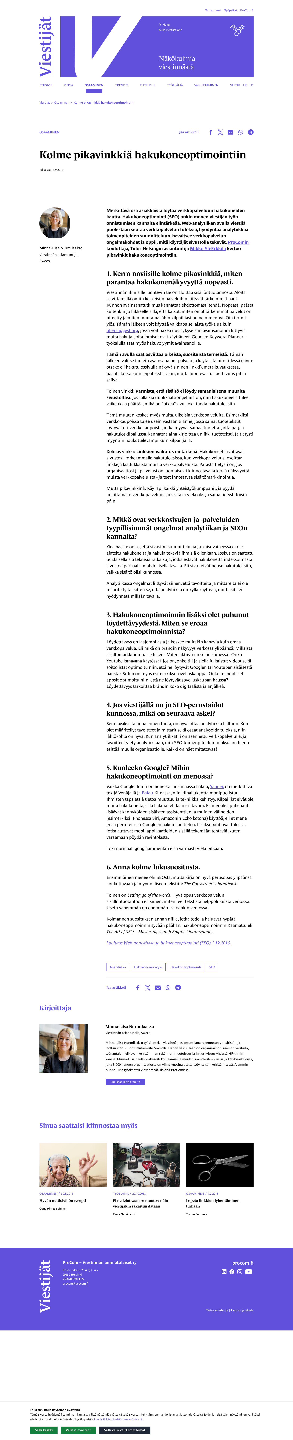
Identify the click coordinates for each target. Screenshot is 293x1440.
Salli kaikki (44, 1430)
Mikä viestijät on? (170, 30)
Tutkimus (147, 85)
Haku (164, 24)
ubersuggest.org (122, 439)
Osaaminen (94, 85)
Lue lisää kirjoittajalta (126, 1191)
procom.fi (243, 1372)
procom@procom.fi (75, 1393)
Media (68, 85)
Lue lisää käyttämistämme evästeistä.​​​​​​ (118, 1419)
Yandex (217, 895)
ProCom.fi (247, 10)
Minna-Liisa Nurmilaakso (61, 359)
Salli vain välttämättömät (125, 1430)
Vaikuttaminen (206, 85)
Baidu (148, 902)
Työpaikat (230, 10)
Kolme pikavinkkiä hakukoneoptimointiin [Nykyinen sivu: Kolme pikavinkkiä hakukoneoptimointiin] (103, 102)
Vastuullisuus (242, 85)
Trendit (121, 85)
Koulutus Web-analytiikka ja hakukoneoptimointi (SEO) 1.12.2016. (169, 1052)
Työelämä (175, 85)
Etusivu (45, 85)
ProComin (238, 351)
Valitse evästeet (78, 1430)
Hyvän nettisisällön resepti (62, 1310)
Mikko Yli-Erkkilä (208, 358)
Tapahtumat (213, 10)
